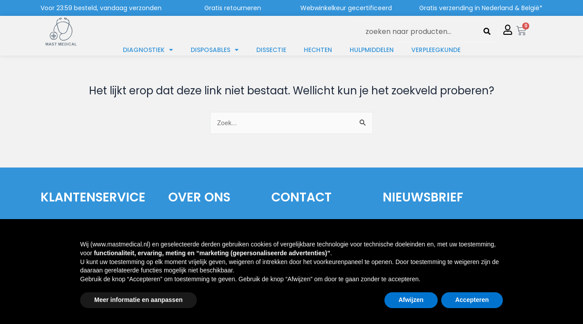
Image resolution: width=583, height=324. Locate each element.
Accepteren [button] (472, 299)
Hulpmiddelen (372, 49)
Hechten (318, 49)
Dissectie (271, 49)
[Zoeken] (487, 31)
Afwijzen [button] (411, 299)
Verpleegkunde (436, 49)
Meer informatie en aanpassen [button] (138, 299)
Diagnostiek (148, 49)
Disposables (215, 49)
